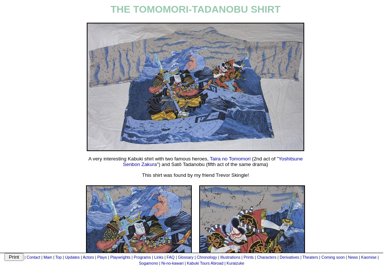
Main (48, 257)
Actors (88, 257)
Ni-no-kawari (172, 263)
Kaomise (368, 257)
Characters (266, 257)
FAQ (171, 257)
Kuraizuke (235, 263)
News (353, 257)
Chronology (207, 257)
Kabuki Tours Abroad (205, 263)
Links (158, 257)
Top (58, 257)
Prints (249, 257)
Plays (102, 257)
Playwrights (120, 257)
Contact (33, 257)
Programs (142, 257)
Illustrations (230, 257)
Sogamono (148, 263)
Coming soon (333, 257)
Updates (72, 257)
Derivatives (289, 257)
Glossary (186, 257)
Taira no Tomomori (230, 159)
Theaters (310, 257)
